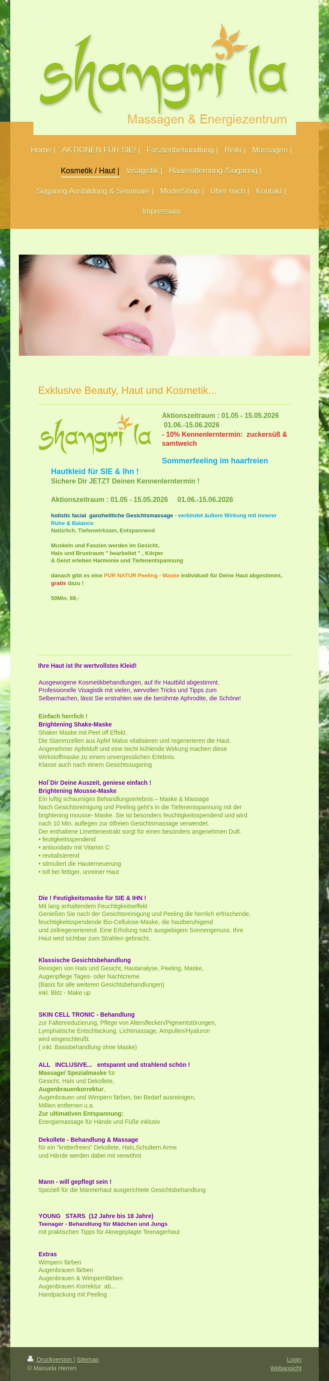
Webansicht (286, 1368)
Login (294, 1359)
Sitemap (88, 1359)
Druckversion (50, 1359)
